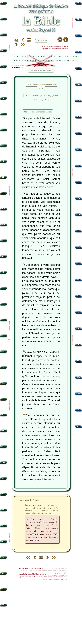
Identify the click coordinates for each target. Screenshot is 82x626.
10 (38, 56)
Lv (3, 34)
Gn (3, 3)
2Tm (78, 247)
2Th (78, 214)
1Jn (78, 361)
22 (70, 56)
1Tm (78, 231)
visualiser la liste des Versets (41, 71)
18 (60, 56)
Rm (78, 84)
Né (3, 240)
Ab (3, 478)
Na (3, 525)
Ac (78, 68)
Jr (3, 367)
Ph (78, 166)
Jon (3, 494)
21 (68, 56)
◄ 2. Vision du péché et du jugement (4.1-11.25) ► (41, 97)
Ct (3, 335)
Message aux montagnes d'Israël (38, 112)
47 (70, 60)
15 (52, 56)
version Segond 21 (40, 30)
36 (41, 60)
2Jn (78, 377)
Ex (3, 19)
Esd (3, 224)
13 (46, 56)
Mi (3, 510)
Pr (3, 304)
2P (78, 345)
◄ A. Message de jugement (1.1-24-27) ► (42, 86)
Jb (3, 272)
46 (68, 60)
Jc (78, 312)
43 (60, 60)
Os (3, 430)
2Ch (3, 209)
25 (78, 56)
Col (78, 182)
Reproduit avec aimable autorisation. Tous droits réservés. (41, 577)
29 (22, 60)
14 (49, 56)
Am (3, 462)
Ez (3, 399)
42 (57, 60)
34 (36, 60)
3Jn (78, 393)
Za (3, 589)
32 (30, 60)
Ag (3, 573)
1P (78, 328)
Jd (78, 410)
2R (3, 177)
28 (20, 60)
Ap (78, 426)
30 (25, 60)
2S (3, 145)
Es (3, 351)
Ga (78, 133)
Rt (3, 114)
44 (62, 60)
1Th (78, 198)
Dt (3, 66)
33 (33, 60)
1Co (78, 100)
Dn (3, 415)
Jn (78, 52)
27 (17, 60)
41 (54, 60)
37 (44, 60)
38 (46, 60)
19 (62, 56)
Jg (3, 98)
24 (76, 56)
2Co (78, 117)
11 (41, 56)
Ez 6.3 (28, 517)
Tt (78, 263)
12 (44, 56)
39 (49, 60)
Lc (78, 35)
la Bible (41, 20)
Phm (78, 279)
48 (73, 60)
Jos (3, 82)
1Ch (3, 193)
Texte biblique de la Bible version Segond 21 (32, 568)
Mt (78, 3)
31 (27, 60)
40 (52, 60)
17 (57, 56)
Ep (78, 149)
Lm (3, 383)
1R (3, 161)
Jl (3, 446)
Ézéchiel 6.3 (30, 505)
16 (54, 56)
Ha (3, 541)
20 (65, 56)
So (3, 557)
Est (3, 256)
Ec (3, 319)
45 (65, 60)
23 (73, 56)
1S (3, 129)
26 (14, 60)
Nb (3, 50)
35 (38, 60)
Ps (3, 288)
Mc (78, 19)
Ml (3, 605)
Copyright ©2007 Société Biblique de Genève (32, 574)
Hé (78, 296)
